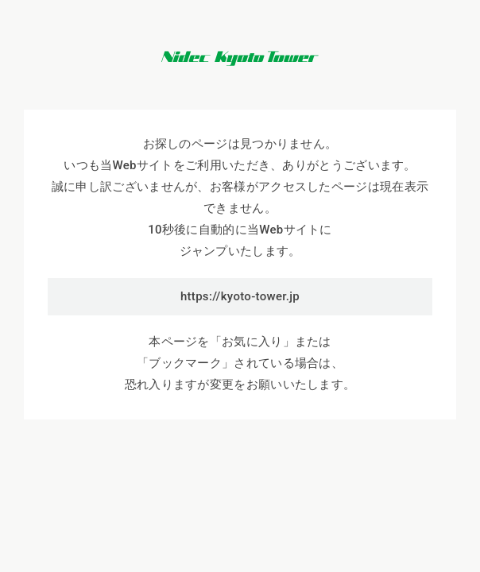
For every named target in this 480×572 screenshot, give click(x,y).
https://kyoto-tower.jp (240, 296)
